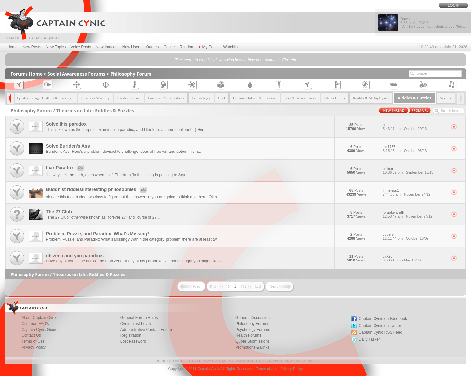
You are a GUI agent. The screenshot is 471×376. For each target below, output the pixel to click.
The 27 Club (59, 211)
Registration (130, 335)
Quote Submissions (253, 341)
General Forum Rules (139, 317)
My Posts (208, 47)
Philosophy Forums (252, 323)
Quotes (152, 47)
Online (169, 47)
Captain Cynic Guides (40, 329)
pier (415, 127)
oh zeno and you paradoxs (75, 255)
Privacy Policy (33, 347)
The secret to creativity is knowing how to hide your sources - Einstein (235, 60)
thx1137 (415, 148)
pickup (415, 170)
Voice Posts (81, 47)
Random (187, 47)
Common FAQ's (35, 323)
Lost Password (133, 341)
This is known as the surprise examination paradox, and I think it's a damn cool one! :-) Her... (126, 129)
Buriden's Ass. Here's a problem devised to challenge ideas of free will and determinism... (123, 151)
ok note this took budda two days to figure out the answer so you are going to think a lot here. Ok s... (133, 197)
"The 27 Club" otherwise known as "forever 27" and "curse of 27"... (103, 217)
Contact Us (31, 335)
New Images (107, 47)
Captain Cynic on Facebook (383, 318)
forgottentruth (415, 214)
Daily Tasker (369, 339)
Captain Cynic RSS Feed (380, 332)
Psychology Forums (253, 329)
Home (12, 47)
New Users (132, 47)
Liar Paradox (66, 167)
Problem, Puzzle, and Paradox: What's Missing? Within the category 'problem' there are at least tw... (132, 239)
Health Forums (248, 335)
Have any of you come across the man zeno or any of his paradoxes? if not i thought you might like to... (135, 261)
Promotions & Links (252, 347)
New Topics (56, 47)
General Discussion (253, 317)
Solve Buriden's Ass (68, 146)
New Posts (31, 47)
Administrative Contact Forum (146, 329)
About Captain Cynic (39, 317)
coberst (415, 236)
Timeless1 (415, 192)
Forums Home (26, 74)
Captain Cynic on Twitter (380, 325)
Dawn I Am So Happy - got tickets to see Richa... (434, 22)
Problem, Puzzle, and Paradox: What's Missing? (98, 233)
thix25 (415, 258)
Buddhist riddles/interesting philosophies (97, 189)
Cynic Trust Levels (136, 323)
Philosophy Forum (130, 74)
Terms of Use (32, 341)
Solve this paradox (66, 124)
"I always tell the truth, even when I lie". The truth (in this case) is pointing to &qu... (117, 175)
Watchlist (231, 47)
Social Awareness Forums (76, 74)
